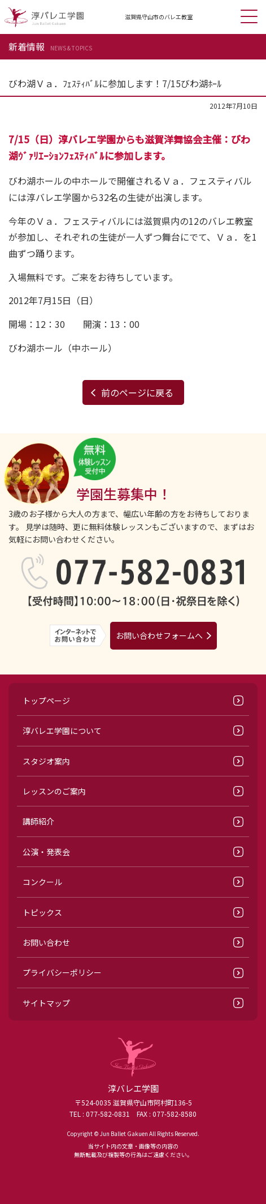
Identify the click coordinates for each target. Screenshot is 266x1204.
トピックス (42, 912)
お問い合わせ (46, 942)
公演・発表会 (46, 851)
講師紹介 (38, 821)
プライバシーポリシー (62, 972)
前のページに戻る (137, 392)
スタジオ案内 (46, 761)
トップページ (46, 700)
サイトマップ (46, 1003)
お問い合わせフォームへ (159, 635)
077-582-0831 (108, 1113)
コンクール (42, 881)
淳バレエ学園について (62, 730)
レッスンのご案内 (54, 791)
